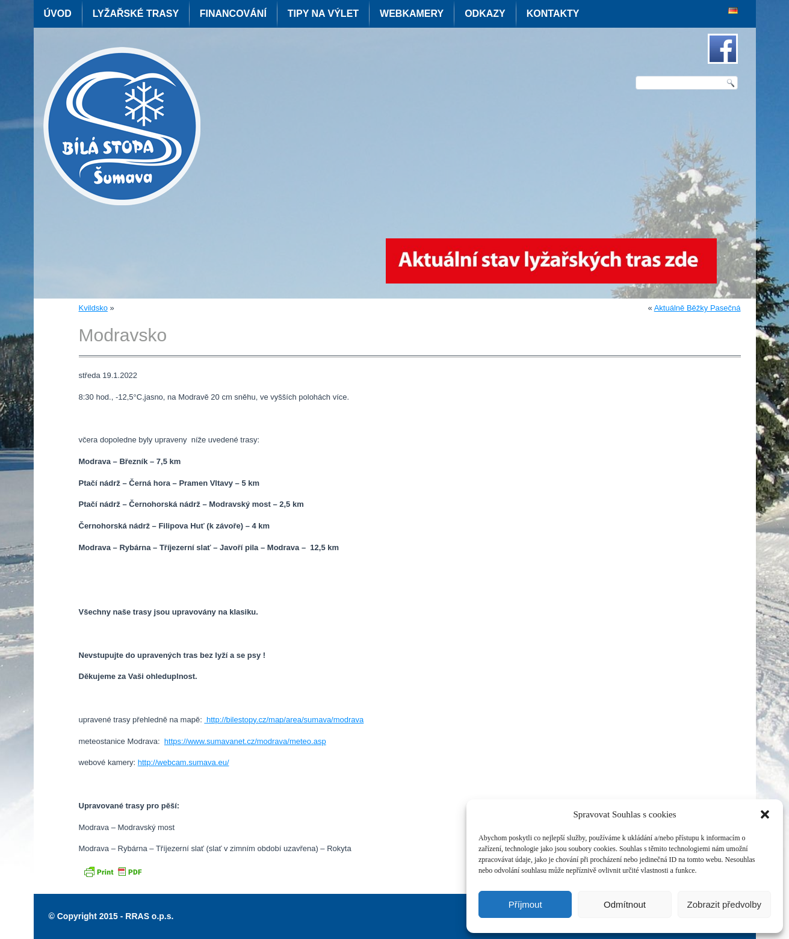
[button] (765, 814)
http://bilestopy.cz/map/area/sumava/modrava (284, 719)
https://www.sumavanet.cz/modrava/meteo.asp (245, 741)
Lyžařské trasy (136, 13)
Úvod (58, 13)
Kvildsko (93, 307)
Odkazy (485, 13)
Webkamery (412, 13)
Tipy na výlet (323, 13)
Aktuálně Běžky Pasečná (697, 307)
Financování (233, 13)
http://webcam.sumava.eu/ (183, 762)
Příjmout (525, 904)
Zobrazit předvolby (724, 904)
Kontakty (553, 13)
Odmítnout (625, 904)
